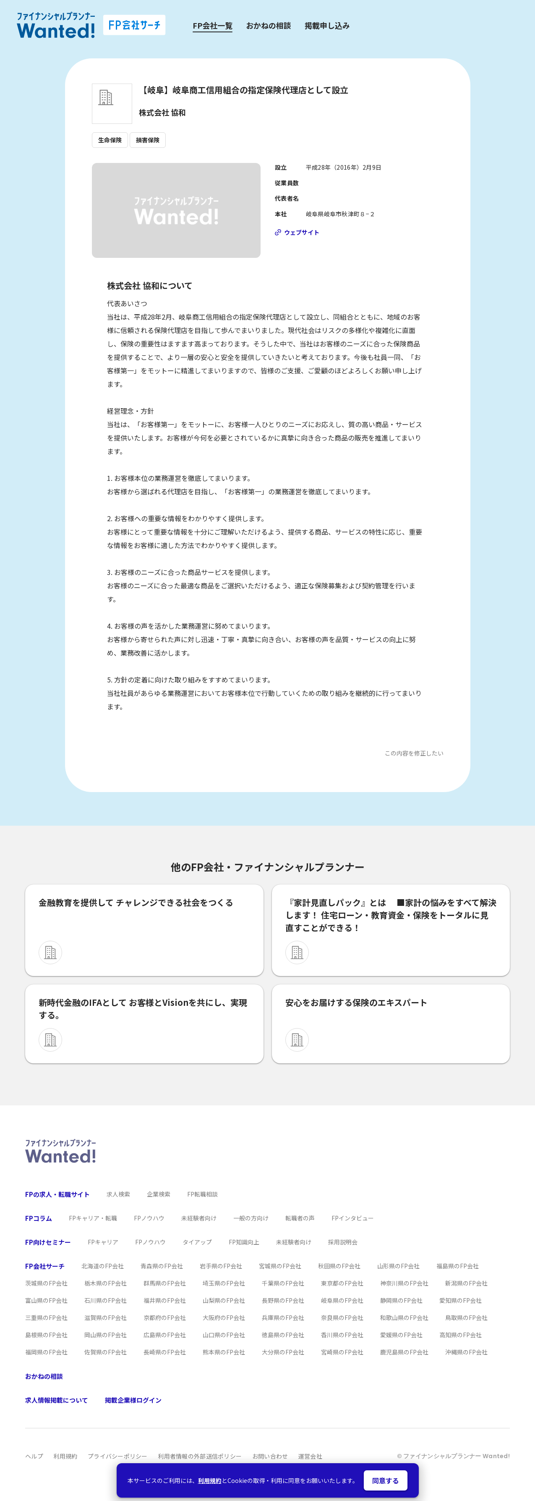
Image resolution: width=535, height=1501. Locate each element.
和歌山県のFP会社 (404, 1317)
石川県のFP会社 (105, 1300)
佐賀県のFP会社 (105, 1352)
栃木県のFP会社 (105, 1283)
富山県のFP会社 (46, 1300)
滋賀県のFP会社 (105, 1317)
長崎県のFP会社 (165, 1352)
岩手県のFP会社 (221, 1266)
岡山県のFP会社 (105, 1334)
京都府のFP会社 (165, 1317)
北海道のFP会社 (102, 1266)
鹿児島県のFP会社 (404, 1352)
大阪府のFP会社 (224, 1317)
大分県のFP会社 (283, 1352)
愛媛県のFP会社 (401, 1334)
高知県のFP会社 (460, 1334)
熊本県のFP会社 (224, 1352)
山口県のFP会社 (224, 1334)
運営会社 (310, 1456)
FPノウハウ (149, 1218)
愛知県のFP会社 (460, 1300)
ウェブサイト (301, 232)
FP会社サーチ (45, 1266)
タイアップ (197, 1242)
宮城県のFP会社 (280, 1266)
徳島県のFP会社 (283, 1334)
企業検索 (158, 1194)
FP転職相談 (202, 1194)
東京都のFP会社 (342, 1283)
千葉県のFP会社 (283, 1283)
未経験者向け (199, 1218)
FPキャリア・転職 (93, 1218)
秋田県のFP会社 (339, 1266)
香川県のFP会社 (342, 1334)
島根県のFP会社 (46, 1334)
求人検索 (118, 1194)
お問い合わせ (270, 1456)
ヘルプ (34, 1456)
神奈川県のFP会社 (404, 1283)
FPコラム (38, 1218)
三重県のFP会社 (46, 1317)
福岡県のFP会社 (46, 1352)
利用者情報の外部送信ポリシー (200, 1456)
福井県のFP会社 (165, 1300)
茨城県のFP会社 (46, 1283)
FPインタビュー (352, 1218)
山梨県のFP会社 (224, 1300)
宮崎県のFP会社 (342, 1352)
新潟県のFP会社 (466, 1283)
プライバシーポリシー (118, 1456)
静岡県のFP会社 (401, 1300)
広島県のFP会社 (165, 1334)
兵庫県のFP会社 (283, 1317)
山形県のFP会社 (398, 1266)
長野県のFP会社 (283, 1300)
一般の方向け (251, 1218)
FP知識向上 (244, 1242)
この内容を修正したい (414, 753)
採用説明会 (343, 1242)
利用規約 (210, 1480)
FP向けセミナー (48, 1242)
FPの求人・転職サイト (57, 1194)
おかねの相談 (268, 25)
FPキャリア (103, 1242)
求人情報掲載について (56, 1400)
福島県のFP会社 (457, 1266)
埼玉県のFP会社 (224, 1283)
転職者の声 (300, 1218)
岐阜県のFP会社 (342, 1300)
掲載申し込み (327, 25)
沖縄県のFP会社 (466, 1352)
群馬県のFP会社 (165, 1283)
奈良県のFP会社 (342, 1317)
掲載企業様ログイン (133, 1400)
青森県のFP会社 (162, 1266)
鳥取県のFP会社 (466, 1317)
